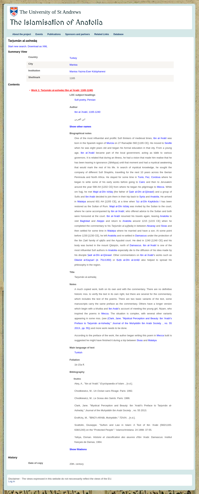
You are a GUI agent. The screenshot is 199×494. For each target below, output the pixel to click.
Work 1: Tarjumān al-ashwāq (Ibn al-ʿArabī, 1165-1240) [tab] (62, 90)
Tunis (141, 177)
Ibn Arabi (90, 196)
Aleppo (100, 221)
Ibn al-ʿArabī (160, 138)
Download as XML (38, 46)
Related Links (101, 34)
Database (118, 34)
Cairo (142, 182)
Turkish (78, 352)
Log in (11, 481)
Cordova (155, 177)
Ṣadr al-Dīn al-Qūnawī (141, 191)
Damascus (141, 235)
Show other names (80, 126)
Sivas (164, 225)
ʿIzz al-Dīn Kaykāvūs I (148, 201)
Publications (54, 34)
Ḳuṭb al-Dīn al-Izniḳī (128, 260)
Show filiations (78, 449)
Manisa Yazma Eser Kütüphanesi (87, 71)
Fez (147, 177)
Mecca (160, 186)
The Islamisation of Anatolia (56, 23)
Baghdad (85, 221)
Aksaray (151, 225)
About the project (21, 34)
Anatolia (154, 196)
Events (39, 34)
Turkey (73, 58)
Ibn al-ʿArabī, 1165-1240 (87, 112)
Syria (142, 196)
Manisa (73, 64)
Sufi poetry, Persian (84, 99)
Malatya (81, 201)
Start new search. (17, 46)
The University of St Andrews (50, 12)
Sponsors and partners (77, 34)
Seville (168, 143)
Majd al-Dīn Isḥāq (103, 191)
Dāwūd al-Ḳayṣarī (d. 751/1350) (92, 260)
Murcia (110, 143)
